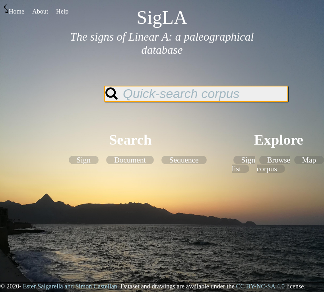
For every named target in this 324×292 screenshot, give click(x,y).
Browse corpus (273, 164)
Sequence (184, 160)
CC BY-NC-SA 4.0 (260, 286)
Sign (84, 160)
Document (130, 160)
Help (62, 11)
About (40, 11)
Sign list (243, 164)
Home (14, 9)
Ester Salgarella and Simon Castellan (70, 286)
